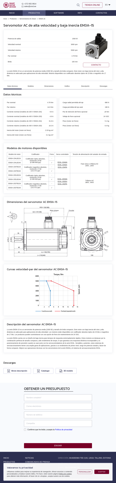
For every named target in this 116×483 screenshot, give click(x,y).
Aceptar (101, 472)
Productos (34, 13)
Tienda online (92, 5)
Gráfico (67, 86)
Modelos (31, 86)
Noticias (29, 458)
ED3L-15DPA (62, 184)
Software (59, 13)
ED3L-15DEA (62, 181)
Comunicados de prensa (37, 462)
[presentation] (41, 436)
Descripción (85, 86)
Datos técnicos (12, 86)
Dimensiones (48, 86)
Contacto (96, 65)
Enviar (58, 445)
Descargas (103, 86)
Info (80, 13)
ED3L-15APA (62, 167)
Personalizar (85, 472)
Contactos (101, 13)
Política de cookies (65, 474)
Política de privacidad (63, 430)
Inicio (12, 13)
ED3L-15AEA (62, 165)
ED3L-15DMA (62, 179)
